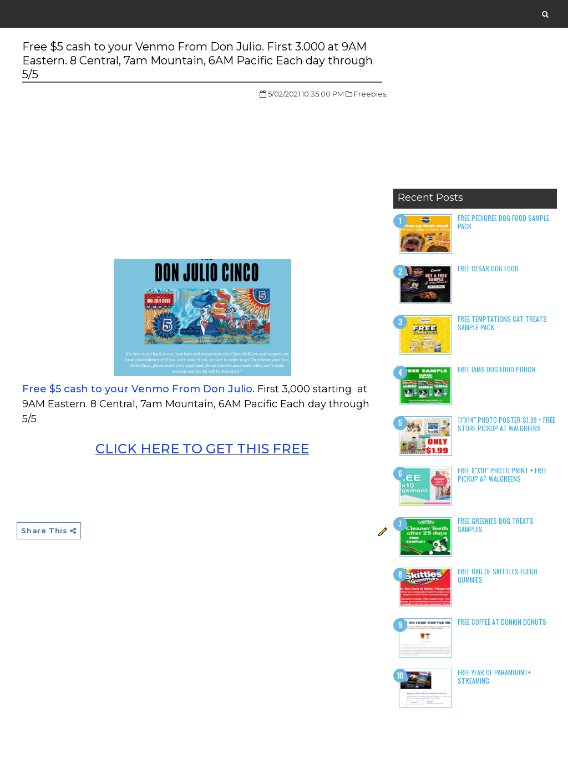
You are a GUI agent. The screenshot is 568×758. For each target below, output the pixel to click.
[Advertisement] (475, 113)
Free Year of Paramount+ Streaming (494, 676)
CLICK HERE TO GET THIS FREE (202, 449)
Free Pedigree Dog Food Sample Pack (503, 221)
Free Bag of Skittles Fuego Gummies (497, 575)
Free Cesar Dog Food (488, 268)
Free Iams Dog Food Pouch (496, 369)
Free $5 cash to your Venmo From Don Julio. (138, 389)
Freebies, (371, 93)
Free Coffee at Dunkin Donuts (502, 621)
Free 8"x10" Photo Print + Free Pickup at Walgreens (502, 474)
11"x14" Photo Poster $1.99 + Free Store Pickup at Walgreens (506, 423)
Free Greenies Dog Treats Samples (496, 524)
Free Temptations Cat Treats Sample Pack (502, 322)
